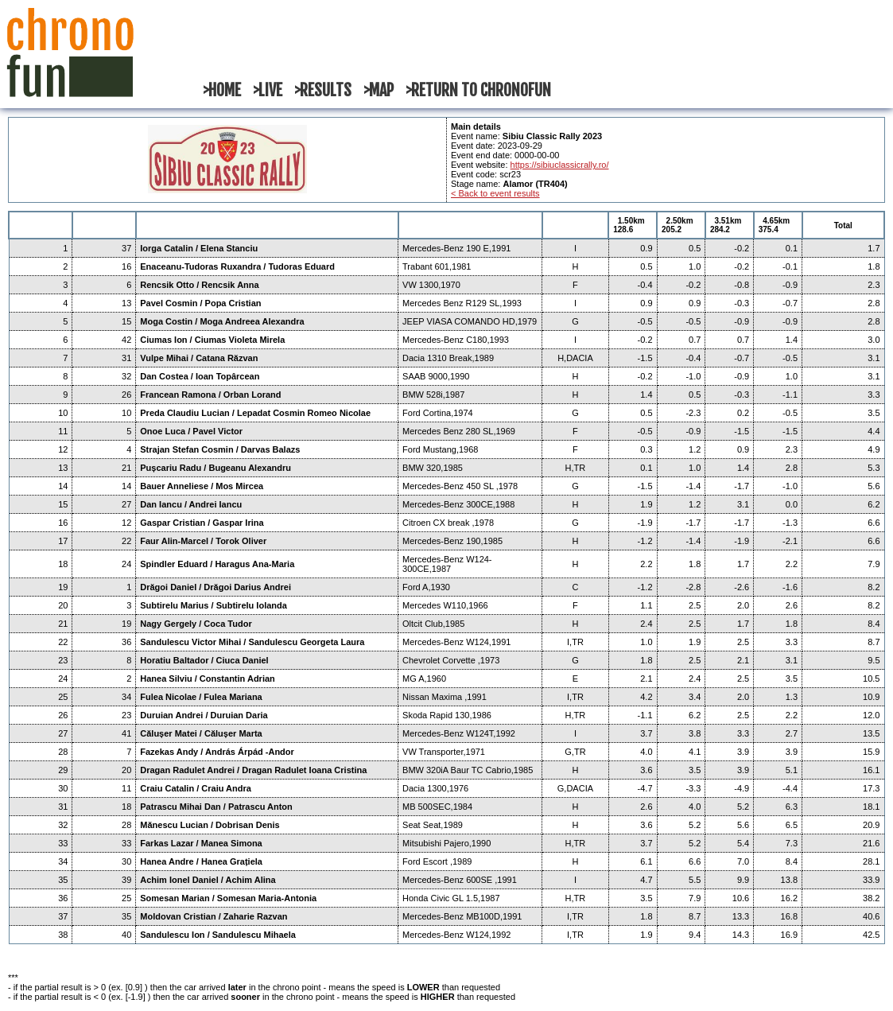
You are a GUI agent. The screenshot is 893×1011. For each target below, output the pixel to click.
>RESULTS (322, 90)
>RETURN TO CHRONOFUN (478, 90)
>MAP (378, 90)
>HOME (222, 90)
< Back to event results (495, 193)
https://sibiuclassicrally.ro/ (560, 164)
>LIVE (267, 90)
